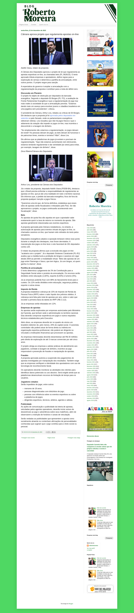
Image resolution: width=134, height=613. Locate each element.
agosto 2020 (90, 375)
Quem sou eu (43, 24)
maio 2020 (90, 381)
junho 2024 (90, 277)
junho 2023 (90, 302)
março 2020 (90, 385)
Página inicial (23, 24)
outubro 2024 (90, 268)
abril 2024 (89, 281)
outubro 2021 (90, 345)
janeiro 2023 (90, 313)
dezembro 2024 (91, 264)
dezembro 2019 (91, 392)
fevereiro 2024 (91, 285)
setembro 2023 (91, 296)
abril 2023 (89, 306)
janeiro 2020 (90, 390)
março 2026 (90, 232)
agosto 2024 (90, 272)
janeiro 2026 (90, 236)
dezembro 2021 (91, 340)
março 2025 (90, 257)
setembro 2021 (91, 347)
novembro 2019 (91, 394)
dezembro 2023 (91, 289)
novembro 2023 (91, 291)
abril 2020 (89, 383)
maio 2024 (90, 279)
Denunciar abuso (93, 436)
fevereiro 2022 (91, 336)
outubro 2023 (90, 294)
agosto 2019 (90, 400)
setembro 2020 (91, 372)
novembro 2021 (91, 343)
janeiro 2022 (90, 338)
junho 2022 (90, 328)
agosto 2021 (90, 349)
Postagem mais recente (28, 437)
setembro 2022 (91, 321)
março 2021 (90, 360)
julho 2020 (90, 377)
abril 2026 (89, 230)
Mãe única (100, 520)
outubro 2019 (90, 396)
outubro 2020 (90, 370)
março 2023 (90, 308)
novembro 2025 (91, 240)
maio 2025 (90, 253)
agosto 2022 (90, 323)
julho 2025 (90, 249)
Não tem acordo (101, 508)
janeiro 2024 (90, 287)
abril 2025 (89, 255)
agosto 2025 (90, 247)
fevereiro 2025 (91, 259)
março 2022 (90, 334)
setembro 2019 (91, 398)
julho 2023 (90, 300)
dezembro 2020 (91, 366)
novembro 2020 (91, 368)
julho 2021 (90, 351)
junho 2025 (90, 251)
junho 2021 (90, 353)
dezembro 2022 (91, 315)
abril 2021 (89, 358)
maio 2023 (90, 304)
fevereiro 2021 (91, 362)
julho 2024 (90, 274)
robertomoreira (93, 545)
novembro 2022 (91, 317)
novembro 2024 (91, 266)
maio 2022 (90, 330)
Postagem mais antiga (74, 437)
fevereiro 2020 (91, 387)
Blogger (71, 603)
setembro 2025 (91, 245)
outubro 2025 (90, 242)
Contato (33, 24)
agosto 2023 (90, 298)
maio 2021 (90, 355)
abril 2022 (89, 332)
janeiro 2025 (90, 262)
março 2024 (90, 283)
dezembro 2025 (91, 238)
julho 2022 (90, 326)
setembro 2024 (91, 270)
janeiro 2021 (90, 364)
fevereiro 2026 (91, 234)
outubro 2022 (90, 319)
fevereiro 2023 (91, 311)
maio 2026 (90, 228)
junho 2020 (90, 379)
